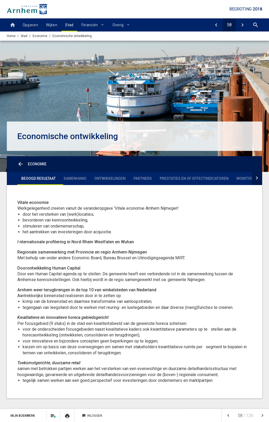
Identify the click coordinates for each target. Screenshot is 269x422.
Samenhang (75, 178)
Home (11, 36)
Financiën (89, 25)
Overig (118, 25)
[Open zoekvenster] (255, 24)
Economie (40, 36)
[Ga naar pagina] (229, 24)
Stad (69, 25)
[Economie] (216, 24)
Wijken (51, 25)
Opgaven (30, 25)
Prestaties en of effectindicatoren (194, 178)
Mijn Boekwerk (23, 416)
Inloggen (92, 415)
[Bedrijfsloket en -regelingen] (242, 24)
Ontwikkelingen (110, 178)
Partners (142, 178)
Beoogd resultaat (38, 178)
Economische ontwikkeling (72, 36)
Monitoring (247, 178)
